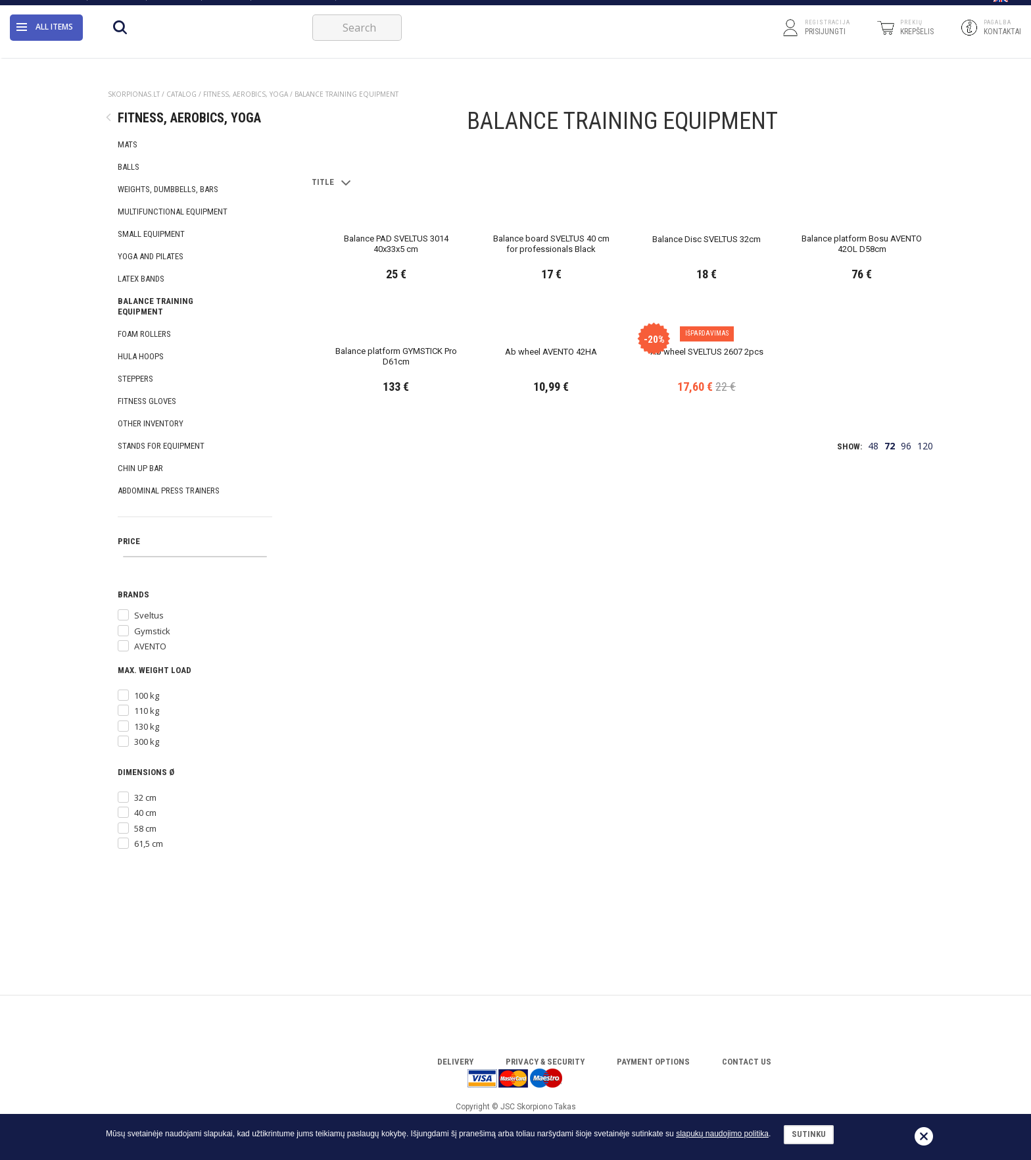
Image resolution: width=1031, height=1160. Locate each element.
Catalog (225, 8)
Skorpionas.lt (134, 94)
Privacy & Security (545, 1062)
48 (873, 903)
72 (889, 903)
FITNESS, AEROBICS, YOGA (245, 94)
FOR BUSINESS (368, 8)
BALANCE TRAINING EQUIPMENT (346, 94)
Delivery (455, 1062)
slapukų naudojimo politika (722, 1133)
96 (906, 903)
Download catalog (293, 8)
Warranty (173, 8)
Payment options (653, 1062)
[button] (1001, 8)
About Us (60, 8)
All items (44, 42)
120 (925, 903)
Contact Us (116, 8)
